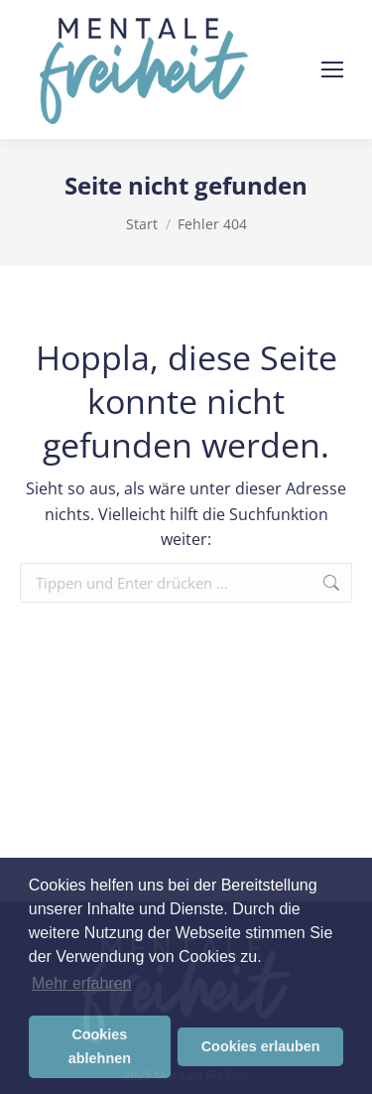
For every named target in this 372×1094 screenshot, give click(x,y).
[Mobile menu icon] (332, 69)
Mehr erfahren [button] (82, 983)
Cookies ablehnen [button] (99, 1046)
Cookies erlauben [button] (260, 1046)
